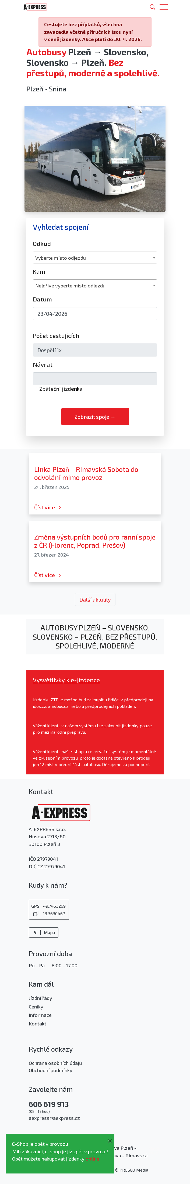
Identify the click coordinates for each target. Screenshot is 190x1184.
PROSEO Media (133, 1169)
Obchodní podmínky (50, 1070)
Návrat (42, 364)
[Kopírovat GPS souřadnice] (35, 913)
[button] (164, 7)
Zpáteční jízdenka (60, 388)
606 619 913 (49, 1104)
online (92, 1159)
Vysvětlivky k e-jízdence (66, 680)
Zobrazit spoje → (95, 416)
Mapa (43, 932)
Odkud (42, 243)
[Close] (109, 1140)
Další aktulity (95, 599)
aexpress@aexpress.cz (54, 1118)
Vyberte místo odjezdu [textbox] (60, 258)
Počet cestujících (56, 335)
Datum (42, 299)
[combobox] (95, 257)
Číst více (48, 507)
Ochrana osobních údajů (55, 1063)
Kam (39, 271)
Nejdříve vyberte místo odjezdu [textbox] (70, 286)
